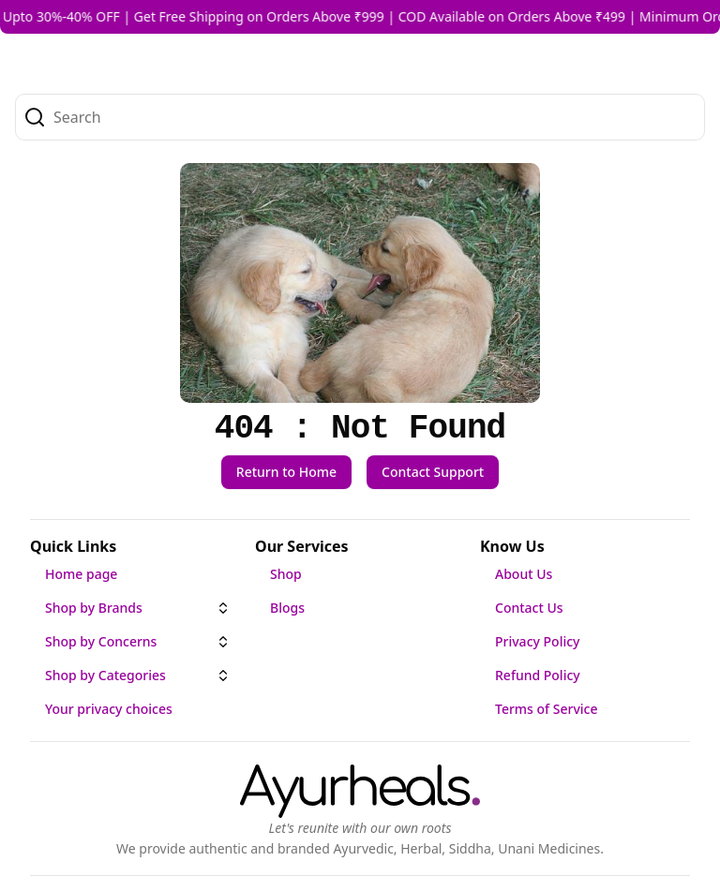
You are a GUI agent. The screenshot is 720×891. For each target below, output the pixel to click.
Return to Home (286, 472)
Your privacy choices (108, 709)
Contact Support (433, 472)
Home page (81, 574)
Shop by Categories (105, 675)
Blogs (287, 607)
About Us (523, 574)
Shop (286, 574)
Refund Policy (537, 675)
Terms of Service (546, 709)
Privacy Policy (537, 641)
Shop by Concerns (101, 641)
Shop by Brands (93, 607)
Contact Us (529, 607)
